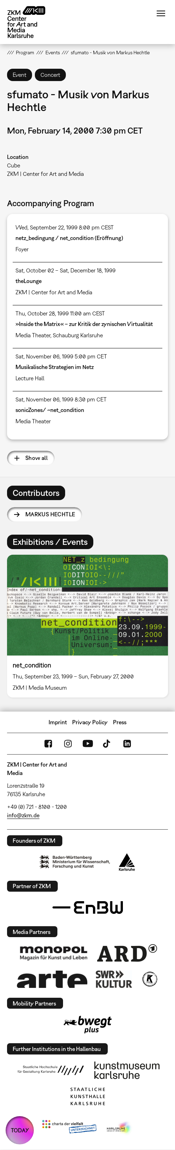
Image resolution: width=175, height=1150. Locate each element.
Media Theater (32, 335)
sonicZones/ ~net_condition (49, 410)
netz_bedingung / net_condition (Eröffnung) (69, 238)
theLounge (28, 281)
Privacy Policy (90, 722)
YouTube (88, 743)
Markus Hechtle (50, 514)
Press (119, 722)
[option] (87, 626)
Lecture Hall (29, 378)
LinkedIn (127, 743)
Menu (161, 13)
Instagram (68, 743)
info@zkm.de (23, 815)
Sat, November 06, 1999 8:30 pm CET (61, 399)
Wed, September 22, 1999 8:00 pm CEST (64, 227)
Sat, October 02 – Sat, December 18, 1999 (65, 270)
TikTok (107, 743)
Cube (13, 165)
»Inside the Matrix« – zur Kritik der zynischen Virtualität (84, 324)
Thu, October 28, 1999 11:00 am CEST (60, 313)
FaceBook (48, 743)
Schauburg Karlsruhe (78, 335)
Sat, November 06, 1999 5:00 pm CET (61, 356)
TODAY (20, 1130)
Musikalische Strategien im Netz (54, 367)
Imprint (58, 722)
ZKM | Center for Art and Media (45, 174)
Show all (36, 458)
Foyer (22, 249)
